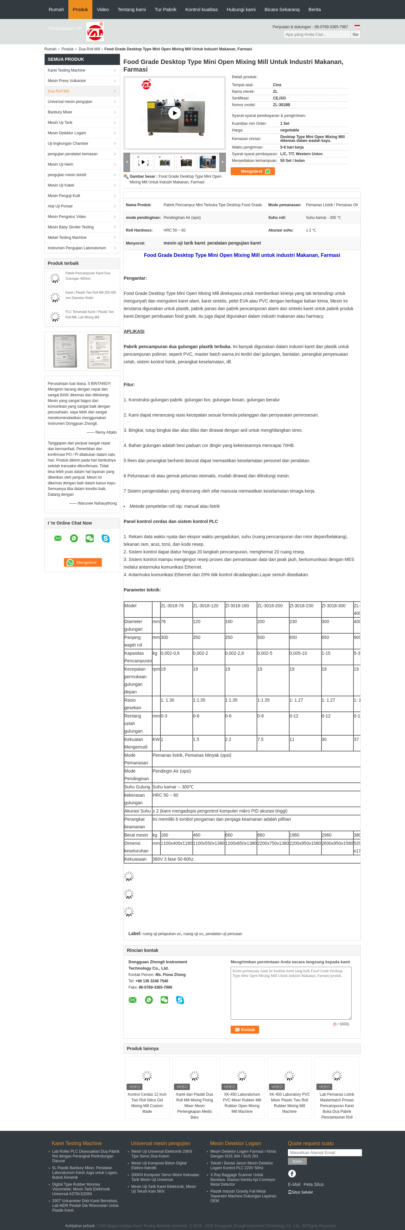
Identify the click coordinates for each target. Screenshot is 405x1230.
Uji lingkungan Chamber (68, 143)
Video (103, 9)
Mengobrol (256, 171)
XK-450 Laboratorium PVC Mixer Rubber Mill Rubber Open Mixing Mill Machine (242, 1103)
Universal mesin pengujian (70, 101)
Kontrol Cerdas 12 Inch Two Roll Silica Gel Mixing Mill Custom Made (147, 1103)
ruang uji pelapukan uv (162, 934)
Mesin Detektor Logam (67, 133)
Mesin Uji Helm (60, 164)
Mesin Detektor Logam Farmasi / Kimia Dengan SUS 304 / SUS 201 (243, 1153)
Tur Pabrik (166, 9)
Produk (80, 9)
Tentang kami (132, 9)
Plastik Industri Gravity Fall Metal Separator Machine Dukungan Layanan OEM (243, 1196)
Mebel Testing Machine (67, 237)
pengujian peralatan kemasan (72, 154)
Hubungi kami (241, 9)
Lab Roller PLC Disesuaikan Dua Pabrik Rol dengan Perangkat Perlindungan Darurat (86, 1156)
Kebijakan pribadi (80, 1226)
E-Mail (294, 1184)
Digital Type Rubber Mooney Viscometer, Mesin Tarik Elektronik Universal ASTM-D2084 (81, 1189)
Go (355, 34)
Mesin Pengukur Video (67, 216)
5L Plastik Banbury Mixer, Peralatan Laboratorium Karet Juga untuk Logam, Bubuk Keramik (85, 1173)
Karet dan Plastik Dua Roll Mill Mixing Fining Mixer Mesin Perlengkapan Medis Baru (194, 1105)
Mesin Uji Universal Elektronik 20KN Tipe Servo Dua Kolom (161, 1153)
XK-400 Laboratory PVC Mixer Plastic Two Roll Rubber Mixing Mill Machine (289, 1103)
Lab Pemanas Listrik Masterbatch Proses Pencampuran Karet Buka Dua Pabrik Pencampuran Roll (337, 1105)
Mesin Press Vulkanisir (67, 81)
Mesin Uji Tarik (60, 122)
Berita (314, 9)
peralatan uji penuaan (224, 934)
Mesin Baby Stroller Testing (71, 227)
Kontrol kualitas (201, 9)
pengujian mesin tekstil (67, 175)
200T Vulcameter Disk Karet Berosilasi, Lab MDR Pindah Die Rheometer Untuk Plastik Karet (85, 1206)
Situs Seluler (300, 1192)
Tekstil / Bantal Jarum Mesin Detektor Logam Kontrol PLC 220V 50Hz (241, 1165)
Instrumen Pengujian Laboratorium (77, 248)
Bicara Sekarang (282, 9)
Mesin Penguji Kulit (64, 196)
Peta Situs (313, 1184)
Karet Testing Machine (66, 70)
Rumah (56, 9)
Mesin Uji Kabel (61, 185)
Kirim (297, 1161)
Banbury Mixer (60, 112)
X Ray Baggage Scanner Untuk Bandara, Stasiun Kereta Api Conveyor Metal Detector (242, 1180)
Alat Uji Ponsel (60, 206)
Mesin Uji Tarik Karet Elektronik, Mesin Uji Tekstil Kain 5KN (163, 1189)
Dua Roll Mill (89, 49)
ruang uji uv (193, 934)
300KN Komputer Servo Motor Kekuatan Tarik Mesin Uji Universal (165, 1177)
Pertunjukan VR (65, 28)
